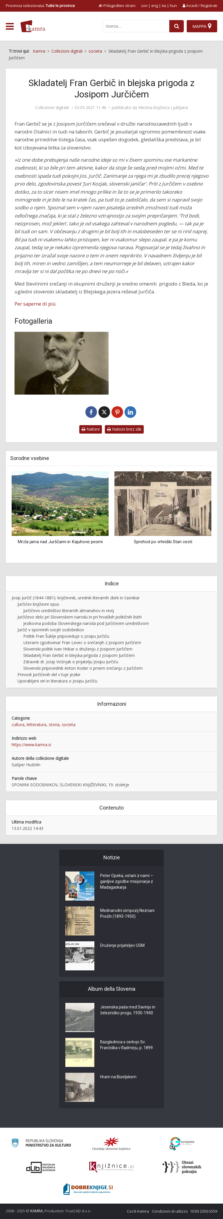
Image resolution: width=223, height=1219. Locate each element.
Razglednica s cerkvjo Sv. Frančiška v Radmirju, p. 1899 (126, 1045)
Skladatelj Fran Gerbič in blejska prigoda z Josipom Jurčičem (79, 655)
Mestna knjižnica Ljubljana (163, 107)
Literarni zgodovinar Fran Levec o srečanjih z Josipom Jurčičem (82, 642)
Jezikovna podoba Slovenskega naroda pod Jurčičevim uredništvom (86, 623)
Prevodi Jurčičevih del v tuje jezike (48, 674)
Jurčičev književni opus (38, 604)
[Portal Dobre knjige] (88, 1189)
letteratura (36, 724)
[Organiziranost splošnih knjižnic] (111, 1143)
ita (164, 5)
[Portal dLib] (41, 1167)
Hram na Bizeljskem (118, 1077)
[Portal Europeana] (181, 1143)
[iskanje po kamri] (135, 26)
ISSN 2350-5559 (204, 1211)
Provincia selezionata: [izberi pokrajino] (40, 5)
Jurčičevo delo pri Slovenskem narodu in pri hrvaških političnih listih (79, 617)
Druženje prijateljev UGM (122, 945)
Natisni (91, 429)
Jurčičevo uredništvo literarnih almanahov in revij (68, 610)
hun (173, 5)
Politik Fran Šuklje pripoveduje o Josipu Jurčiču (66, 636)
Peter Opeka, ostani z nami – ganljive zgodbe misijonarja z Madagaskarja (126, 882)
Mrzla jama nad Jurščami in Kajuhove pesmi (60, 541)
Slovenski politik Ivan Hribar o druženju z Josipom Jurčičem (77, 649)
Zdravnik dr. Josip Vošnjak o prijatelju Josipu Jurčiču (70, 661)
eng (154, 5)
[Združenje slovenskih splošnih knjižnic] (111, 1167)
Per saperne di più (35, 303)
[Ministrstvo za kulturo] (41, 1144)
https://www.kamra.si (31, 744)
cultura (18, 724)
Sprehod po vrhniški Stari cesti (163, 541)
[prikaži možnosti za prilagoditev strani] (117, 5)
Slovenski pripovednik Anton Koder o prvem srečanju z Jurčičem (83, 668)
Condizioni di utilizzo (170, 1211)
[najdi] (176, 26)
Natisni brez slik (124, 429)
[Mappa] (202, 26)
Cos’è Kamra (138, 1211)
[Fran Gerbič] (62, 363)
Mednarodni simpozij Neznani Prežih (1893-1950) (127, 913)
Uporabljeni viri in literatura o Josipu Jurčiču (57, 681)
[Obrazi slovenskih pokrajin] (182, 1167)
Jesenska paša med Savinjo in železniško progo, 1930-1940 (127, 1010)
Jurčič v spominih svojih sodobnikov (50, 629)
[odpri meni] (10, 26)
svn (144, 5)
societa (68, 724)
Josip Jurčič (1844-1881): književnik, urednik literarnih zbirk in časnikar (76, 597)
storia (54, 724)
